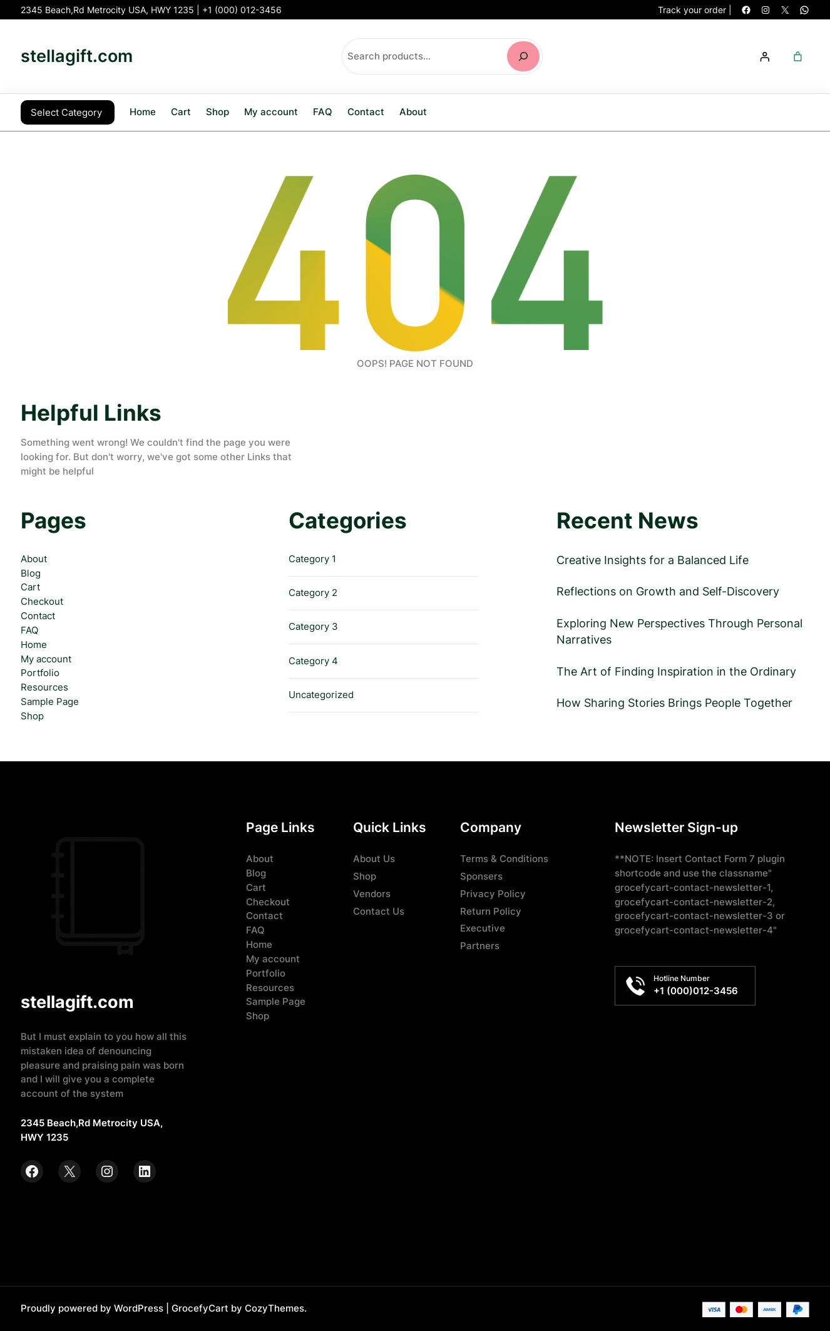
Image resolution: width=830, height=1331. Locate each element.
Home (143, 111)
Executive (482, 927)
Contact (38, 614)
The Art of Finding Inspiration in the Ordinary (676, 670)
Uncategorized (321, 693)
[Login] (764, 56)
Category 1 (312, 557)
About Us (374, 857)
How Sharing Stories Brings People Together (674, 701)
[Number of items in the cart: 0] (797, 56)
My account (46, 658)
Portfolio (40, 671)
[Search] (523, 56)
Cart (30, 586)
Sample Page (50, 700)
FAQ (29, 629)
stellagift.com (77, 55)
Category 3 (313, 625)
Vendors (372, 892)
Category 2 (313, 591)
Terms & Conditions (504, 857)
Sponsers (481, 875)
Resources (44, 686)
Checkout (42, 600)
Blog (31, 572)
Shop (32, 715)
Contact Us (378, 910)
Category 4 (313, 660)
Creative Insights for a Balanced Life (652, 558)
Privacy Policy (493, 892)
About (34, 557)
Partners (480, 944)
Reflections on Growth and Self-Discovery (667, 590)
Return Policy (490, 910)
